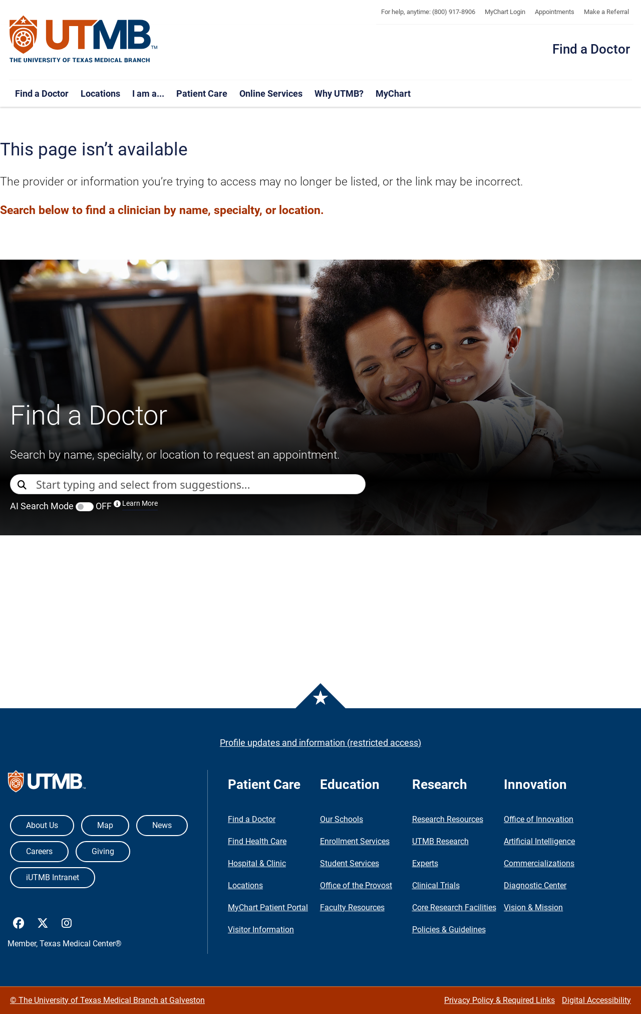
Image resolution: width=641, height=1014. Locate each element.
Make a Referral (606, 12)
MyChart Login (505, 12)
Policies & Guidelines (449, 929)
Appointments (554, 12)
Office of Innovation (538, 819)
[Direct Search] (23, 485)
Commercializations (539, 863)
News (162, 825)
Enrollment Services (355, 841)
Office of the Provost (356, 885)
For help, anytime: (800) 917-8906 (428, 12)
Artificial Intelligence (539, 841)
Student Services (349, 863)
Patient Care (201, 93)
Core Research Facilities (454, 907)
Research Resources (447, 819)
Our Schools (341, 819)
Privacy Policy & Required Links (499, 1000)
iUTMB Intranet (52, 877)
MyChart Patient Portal (268, 907)
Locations (100, 93)
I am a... (148, 93)
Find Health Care (257, 841)
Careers (39, 851)
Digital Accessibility (596, 1000)
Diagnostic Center (535, 885)
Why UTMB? (339, 93)
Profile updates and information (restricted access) (320, 742)
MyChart (393, 93)
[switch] (85, 506)
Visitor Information (261, 929)
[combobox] (200, 484)
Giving (103, 851)
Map (105, 825)
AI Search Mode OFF (84, 506)
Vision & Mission (533, 907)
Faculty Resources (352, 907)
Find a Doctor (591, 49)
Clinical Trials (436, 885)
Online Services (270, 93)
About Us (42, 825)
